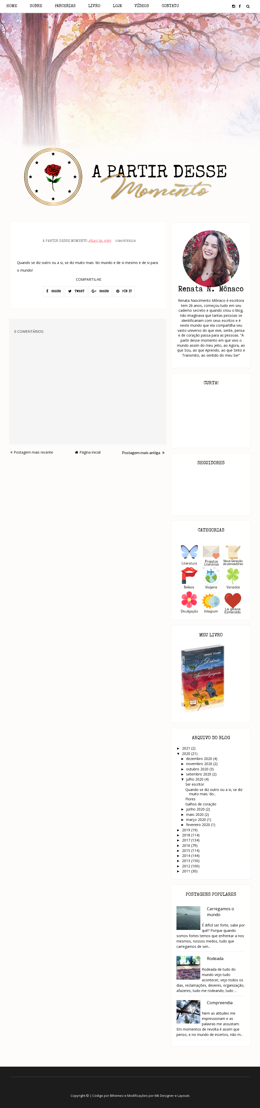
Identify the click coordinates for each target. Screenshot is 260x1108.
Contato (170, 6)
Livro (94, 6)
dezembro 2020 (199, 758)
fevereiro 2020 (198, 824)
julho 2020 (195, 779)
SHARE (53, 291)
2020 (186, 753)
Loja (117, 6)
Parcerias (65, 6)
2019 (186, 830)
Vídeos (142, 6)
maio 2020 (195, 814)
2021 (186, 748)
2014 (186, 855)
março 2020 (196, 819)
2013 (186, 860)
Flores (190, 799)
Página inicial (88, 452)
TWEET (76, 291)
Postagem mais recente (31, 452)
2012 (186, 866)
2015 (186, 850)
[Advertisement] (130, 57)
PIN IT (124, 291)
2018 (186, 835)
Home (11, 6)
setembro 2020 (199, 774)
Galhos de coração (200, 804)
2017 (186, 840)
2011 (186, 871)
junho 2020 (196, 809)
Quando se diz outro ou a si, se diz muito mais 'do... (213, 791)
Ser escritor (194, 784)
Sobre (36, 6)
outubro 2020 (197, 769)
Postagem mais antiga (143, 452)
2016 (186, 845)
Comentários (125, 241)
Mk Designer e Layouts (172, 1095)
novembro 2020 (199, 763)
